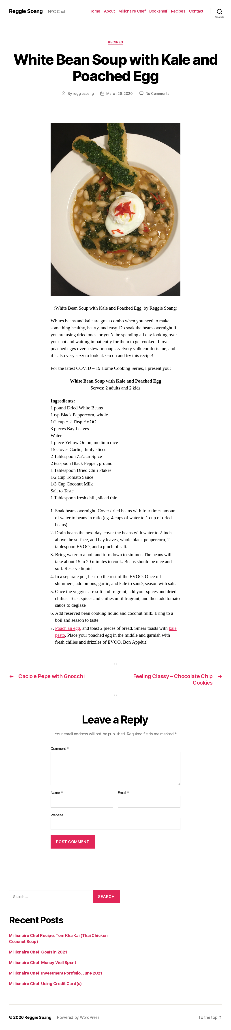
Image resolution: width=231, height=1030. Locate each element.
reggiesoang (83, 93)
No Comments (157, 93)
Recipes (178, 11)
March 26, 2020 (119, 93)
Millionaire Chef (132, 11)
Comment (60, 749)
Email (123, 793)
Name (57, 793)
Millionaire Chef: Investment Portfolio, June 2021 (55, 973)
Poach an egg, (68, 628)
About (109, 11)
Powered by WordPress (78, 1017)
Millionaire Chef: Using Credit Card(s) (45, 983)
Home (95, 11)
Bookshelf (158, 11)
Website (57, 815)
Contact (196, 11)
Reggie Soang (26, 11)
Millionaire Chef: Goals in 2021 (38, 952)
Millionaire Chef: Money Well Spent (42, 962)
